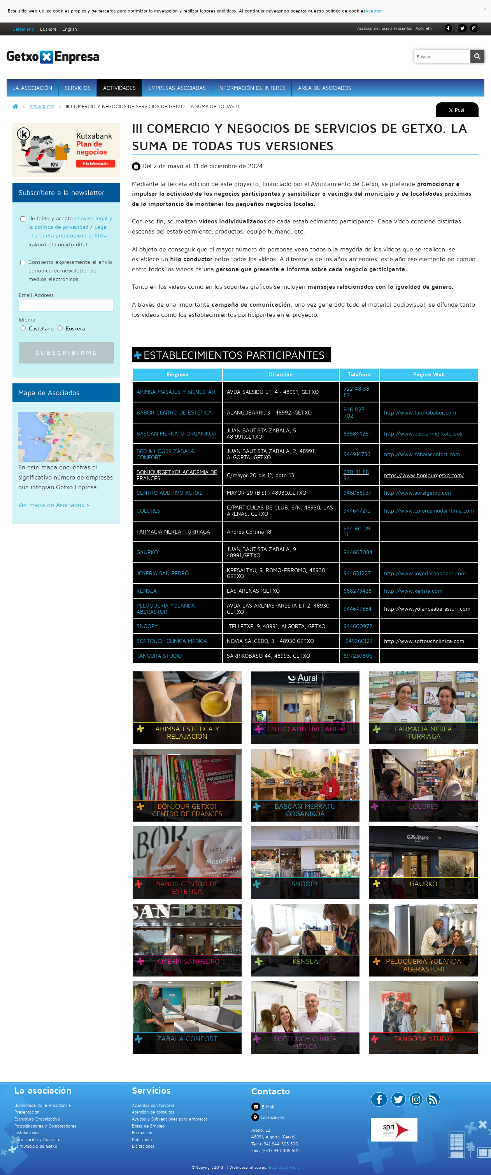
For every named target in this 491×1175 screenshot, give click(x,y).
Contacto (270, 1090)
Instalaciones (26, 1132)
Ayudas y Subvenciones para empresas (170, 1118)
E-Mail (262, 1106)
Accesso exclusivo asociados (384, 28)
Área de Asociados (324, 87)
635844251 (357, 433)
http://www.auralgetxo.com (418, 492)
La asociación (32, 87)
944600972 (358, 626)
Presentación (26, 1111)
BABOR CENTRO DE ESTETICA (174, 412)
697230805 (358, 655)
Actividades (119, 87)
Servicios (78, 87)
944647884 (358, 608)
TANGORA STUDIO (159, 655)
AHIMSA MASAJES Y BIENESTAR (176, 391)
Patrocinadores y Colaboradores (45, 1125)
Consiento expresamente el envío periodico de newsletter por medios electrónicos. (70, 270)
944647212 (357, 510)
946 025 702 (354, 412)
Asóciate (424, 28)
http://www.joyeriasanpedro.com (425, 573)
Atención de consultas (153, 1111)
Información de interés (252, 87)
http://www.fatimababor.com (420, 412)
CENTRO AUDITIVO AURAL (169, 492)
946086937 (358, 492)
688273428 (358, 590)
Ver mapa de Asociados (54, 504)
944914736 (357, 454)
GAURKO (147, 552)
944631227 (357, 573)
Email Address (36, 295)
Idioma (27, 319)
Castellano (23, 29)
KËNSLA (147, 590)
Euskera (48, 29)
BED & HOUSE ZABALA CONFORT (165, 454)
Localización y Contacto (37, 1139)
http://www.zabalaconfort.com (422, 454)
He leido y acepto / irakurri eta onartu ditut (70, 231)
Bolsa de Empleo (148, 1125)
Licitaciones (143, 1146)
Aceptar (373, 11)
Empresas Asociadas (177, 87)
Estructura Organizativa (37, 1118)
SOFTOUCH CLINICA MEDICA (172, 641)
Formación (142, 1132)
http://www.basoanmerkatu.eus (423, 433)
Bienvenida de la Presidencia (42, 1105)
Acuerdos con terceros (153, 1105)
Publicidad (142, 1139)
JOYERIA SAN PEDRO (163, 573)
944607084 (358, 552)
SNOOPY (147, 626)
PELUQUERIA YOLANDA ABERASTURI (166, 608)
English (69, 29)
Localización (267, 1117)
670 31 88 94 (356, 475)
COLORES (148, 510)
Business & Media (284, 1167)
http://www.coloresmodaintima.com (429, 510)
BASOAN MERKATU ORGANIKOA (176, 433)
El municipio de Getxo (35, 1146)
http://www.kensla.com (413, 590)
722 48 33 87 (356, 391)
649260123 (359, 641)
